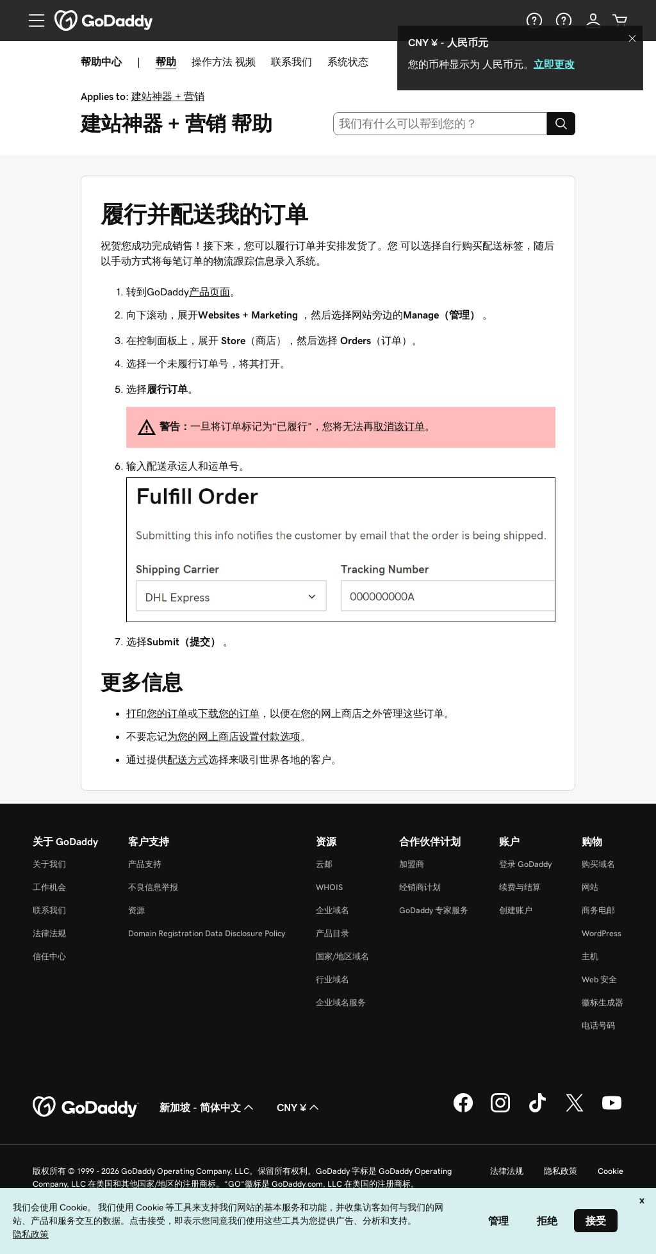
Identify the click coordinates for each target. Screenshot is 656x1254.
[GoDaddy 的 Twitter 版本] (574, 1110)
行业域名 (332, 979)
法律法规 (49, 933)
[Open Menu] (31, 20)
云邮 (324, 864)
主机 (590, 956)
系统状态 (347, 61)
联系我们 (291, 61)
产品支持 (144, 864)
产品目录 (332, 933)
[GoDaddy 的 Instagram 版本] (500, 1110)
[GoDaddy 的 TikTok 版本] (537, 1110)
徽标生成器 (602, 1002)
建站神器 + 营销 (167, 96)
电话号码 (598, 1025)
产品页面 (209, 291)
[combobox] (440, 123)
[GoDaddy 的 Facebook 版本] (463, 1110)
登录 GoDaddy (525, 864)
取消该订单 (399, 426)
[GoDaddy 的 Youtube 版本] (611, 1110)
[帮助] (533, 20)
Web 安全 (599, 979)
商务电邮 (598, 910)
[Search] (561, 123)
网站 (590, 887)
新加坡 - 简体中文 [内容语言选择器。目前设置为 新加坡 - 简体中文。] (208, 1107)
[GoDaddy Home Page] (86, 1107)
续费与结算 (520, 887)
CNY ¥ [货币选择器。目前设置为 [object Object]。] (299, 1107)
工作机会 (49, 887)
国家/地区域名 (342, 956)
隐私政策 (560, 1171)
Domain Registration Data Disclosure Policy (206, 933)
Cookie (610, 1171)
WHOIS (329, 887)
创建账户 (515, 910)
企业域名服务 (341, 1002)
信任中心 (49, 956)
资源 (136, 910)
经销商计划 (420, 887)
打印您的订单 (157, 713)
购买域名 (598, 864)
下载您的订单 (228, 713)
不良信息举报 (153, 887)
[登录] (593, 20)
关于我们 (49, 864)
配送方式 (187, 759)
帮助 (166, 61)
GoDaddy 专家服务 (433, 910)
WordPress (601, 933)
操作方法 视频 (224, 61)
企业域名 (332, 910)
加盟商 (411, 864)
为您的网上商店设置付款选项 (233, 736)
